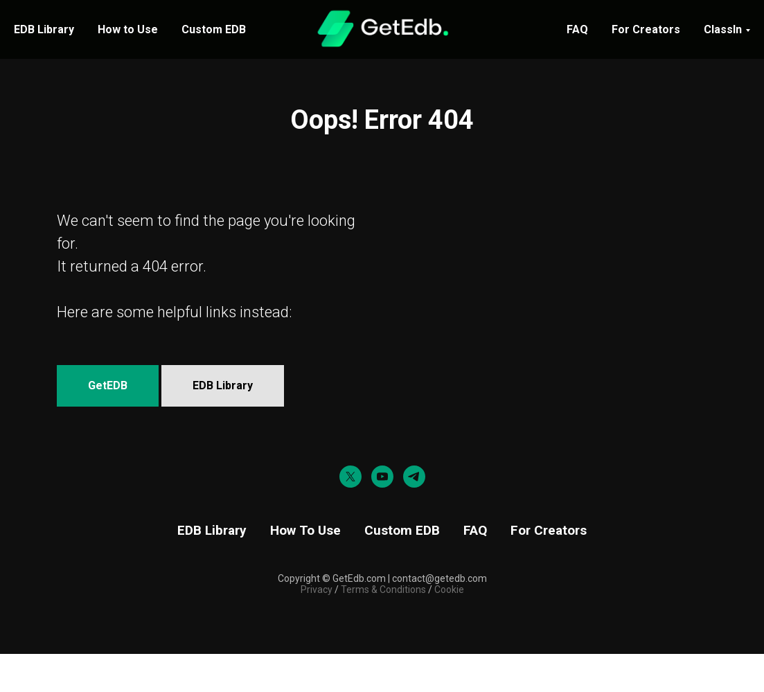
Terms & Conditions (382, 589)
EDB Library (44, 29)
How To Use (305, 530)
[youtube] (382, 476)
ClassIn (723, 29)
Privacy (316, 589)
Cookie (449, 589)
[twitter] (350, 476)
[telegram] (414, 476)
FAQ (577, 29)
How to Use (128, 29)
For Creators (646, 29)
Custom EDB (213, 29)
